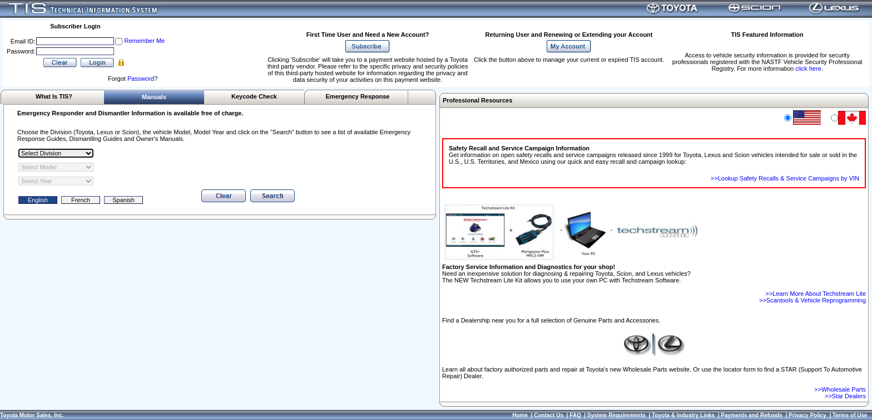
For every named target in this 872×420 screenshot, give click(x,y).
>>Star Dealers (845, 396)
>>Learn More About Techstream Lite (815, 293)
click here (808, 68)
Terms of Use (850, 415)
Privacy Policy (807, 415)
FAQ (575, 415)
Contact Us (548, 415)
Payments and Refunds (751, 415)
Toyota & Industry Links (683, 415)
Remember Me (144, 40)
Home (520, 415)
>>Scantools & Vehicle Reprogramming (812, 300)
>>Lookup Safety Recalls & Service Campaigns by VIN (785, 178)
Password (140, 78)
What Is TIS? (54, 96)
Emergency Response (358, 96)
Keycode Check (254, 96)
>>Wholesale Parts (840, 389)
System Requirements (616, 415)
